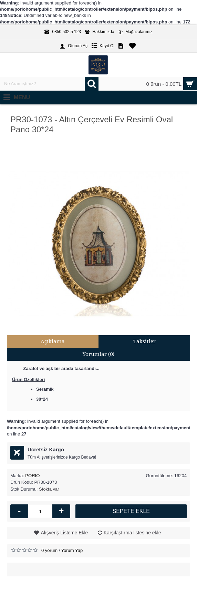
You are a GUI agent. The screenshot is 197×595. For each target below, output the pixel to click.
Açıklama (53, 341)
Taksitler (144, 341)
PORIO (32, 475)
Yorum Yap (72, 550)
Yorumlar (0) (98, 354)
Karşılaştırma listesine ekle (132, 532)
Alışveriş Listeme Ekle (64, 532)
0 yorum (49, 550)
